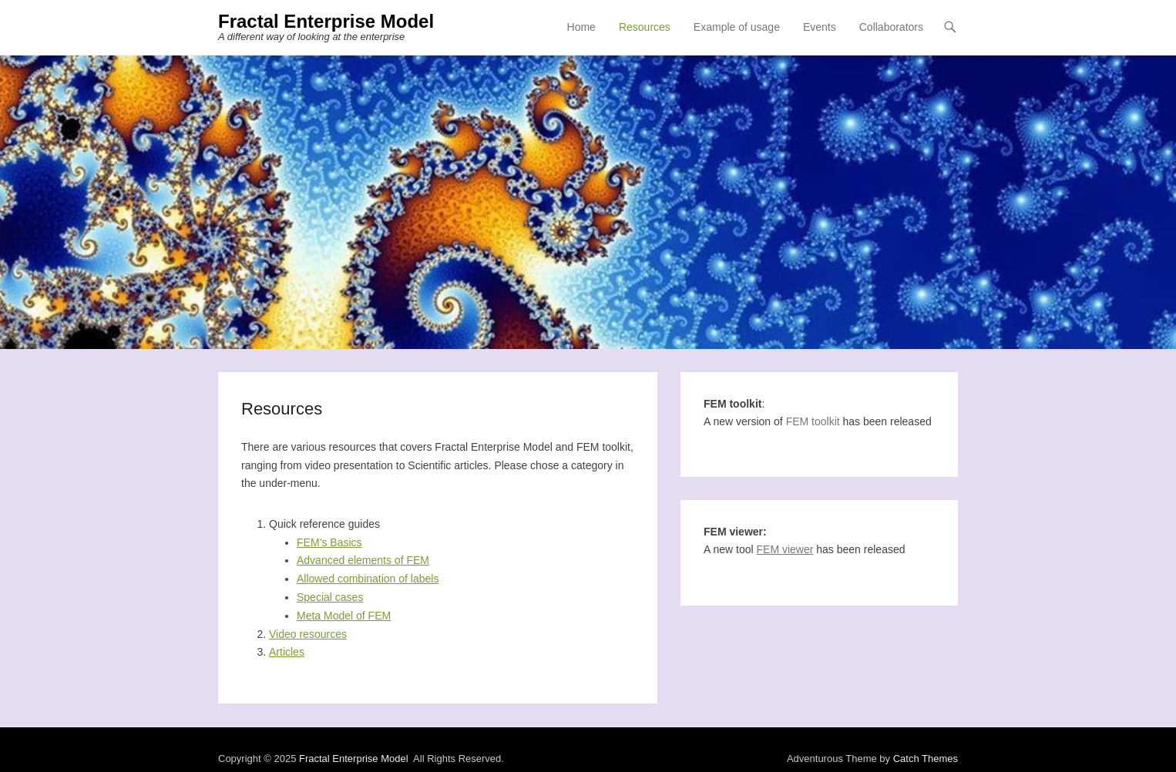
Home (581, 27)
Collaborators (891, 27)
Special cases (330, 597)
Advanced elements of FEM (363, 560)
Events (819, 27)
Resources (644, 27)
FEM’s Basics (329, 542)
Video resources (308, 634)
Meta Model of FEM (344, 615)
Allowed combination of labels (367, 578)
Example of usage (737, 27)
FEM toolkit (813, 421)
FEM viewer (785, 549)
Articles (286, 652)
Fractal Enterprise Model (326, 21)
